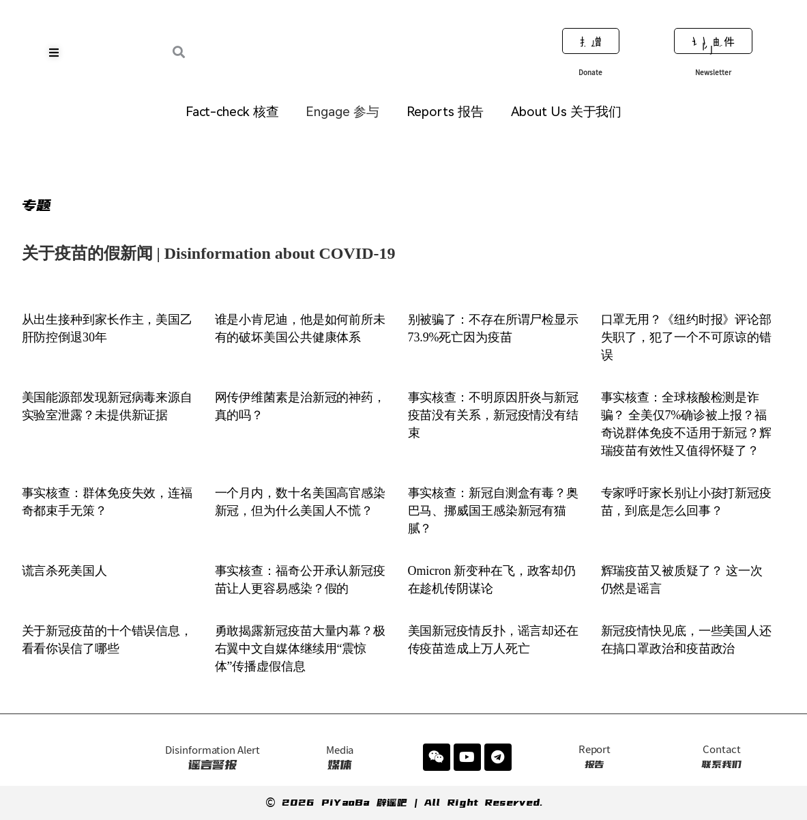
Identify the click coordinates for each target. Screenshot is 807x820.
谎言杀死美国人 (64, 571)
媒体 (340, 758)
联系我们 (721, 757)
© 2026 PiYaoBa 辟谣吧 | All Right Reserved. (403, 802)
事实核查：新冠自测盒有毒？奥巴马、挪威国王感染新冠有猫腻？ (493, 510)
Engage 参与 (342, 111)
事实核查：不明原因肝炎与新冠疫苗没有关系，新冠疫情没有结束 (493, 415)
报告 (594, 757)
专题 (37, 205)
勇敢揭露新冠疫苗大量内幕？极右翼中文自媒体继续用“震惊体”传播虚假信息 (300, 648)
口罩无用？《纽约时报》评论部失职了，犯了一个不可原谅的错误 (686, 337)
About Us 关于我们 (566, 111)
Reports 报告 (445, 111)
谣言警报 (212, 758)
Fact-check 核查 (232, 111)
